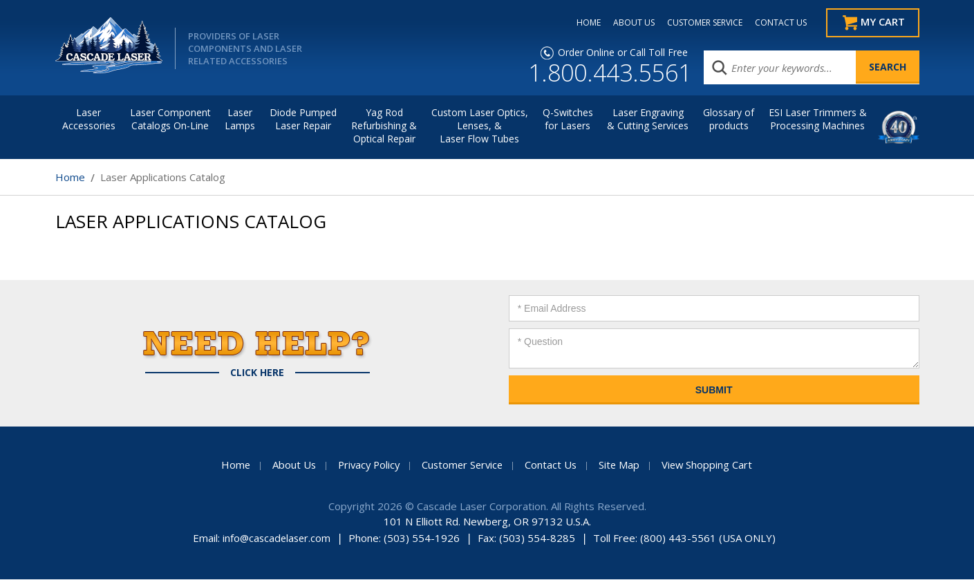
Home (70, 178)
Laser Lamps (240, 119)
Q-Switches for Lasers (568, 119)
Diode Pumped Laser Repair (303, 119)
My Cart (882, 22)
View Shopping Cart (712, 465)
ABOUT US (628, 23)
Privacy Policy (366, 465)
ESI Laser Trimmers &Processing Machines (818, 119)
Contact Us (553, 465)
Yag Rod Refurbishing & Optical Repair (384, 126)
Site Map (623, 465)
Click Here (257, 373)
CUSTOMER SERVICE (699, 23)
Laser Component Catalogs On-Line (170, 119)
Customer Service (463, 465)
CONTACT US (775, 23)
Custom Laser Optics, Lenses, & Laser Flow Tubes (479, 126)
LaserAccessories (88, 119)
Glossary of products (728, 119)
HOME (583, 23)
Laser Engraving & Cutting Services (648, 119)
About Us (290, 465)
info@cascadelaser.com (277, 538)
